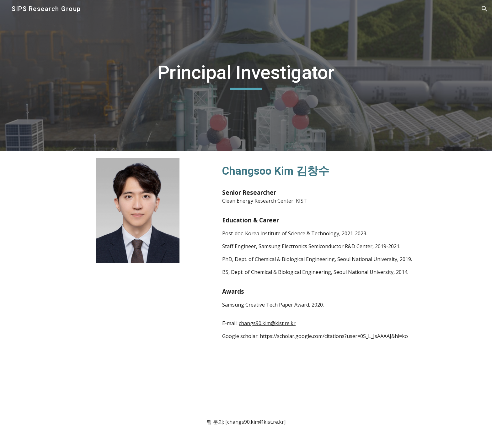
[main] (246, 75)
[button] (484, 8)
